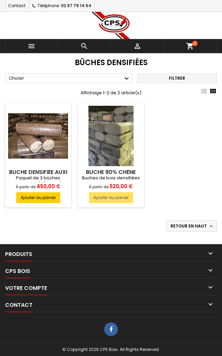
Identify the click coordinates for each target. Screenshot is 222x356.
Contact (16, 5)
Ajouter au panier (38, 197)
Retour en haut (192, 226)
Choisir (70, 79)
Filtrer (177, 78)
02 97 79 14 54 (76, 5)
